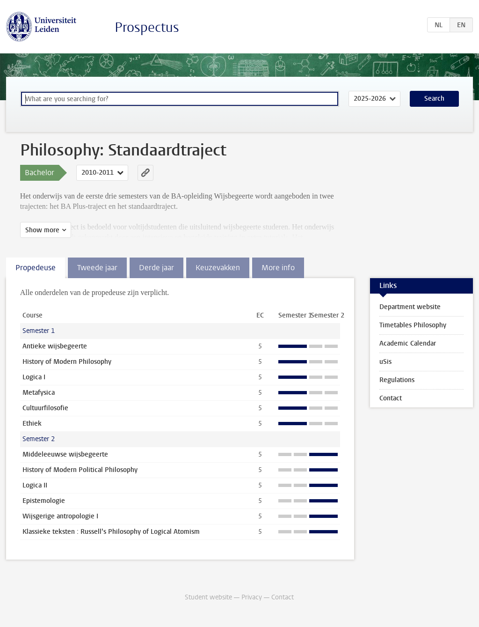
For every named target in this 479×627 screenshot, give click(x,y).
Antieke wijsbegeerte (54, 346)
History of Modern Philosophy (66, 361)
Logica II (34, 485)
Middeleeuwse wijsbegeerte (65, 454)
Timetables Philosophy (412, 325)
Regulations (396, 380)
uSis (385, 361)
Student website (208, 597)
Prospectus (147, 27)
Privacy (251, 597)
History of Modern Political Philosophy (80, 469)
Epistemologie (43, 500)
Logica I (33, 377)
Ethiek (32, 423)
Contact (390, 398)
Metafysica (38, 392)
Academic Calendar (407, 343)
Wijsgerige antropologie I (60, 516)
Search (434, 98)
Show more (42, 230)
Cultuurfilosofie (45, 408)
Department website (410, 306)
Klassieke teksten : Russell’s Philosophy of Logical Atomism (111, 531)
